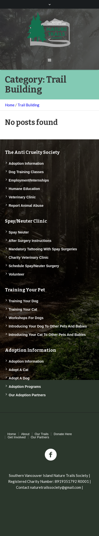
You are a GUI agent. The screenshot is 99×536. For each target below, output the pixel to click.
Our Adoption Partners (27, 395)
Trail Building (28, 105)
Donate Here (63, 434)
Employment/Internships (29, 180)
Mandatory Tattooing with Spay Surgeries (43, 249)
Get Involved (17, 437)
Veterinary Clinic (22, 197)
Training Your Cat (23, 309)
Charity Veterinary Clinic (29, 257)
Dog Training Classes (26, 172)
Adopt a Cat (18, 370)
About (25, 434)
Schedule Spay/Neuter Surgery (34, 266)
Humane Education (24, 189)
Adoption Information (26, 163)
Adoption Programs (25, 387)
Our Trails (42, 434)
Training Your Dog (23, 301)
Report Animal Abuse (26, 206)
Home (10, 105)
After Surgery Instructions (30, 241)
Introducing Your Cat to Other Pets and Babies (47, 335)
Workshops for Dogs (26, 318)
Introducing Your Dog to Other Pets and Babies (48, 326)
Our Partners (40, 437)
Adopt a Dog (19, 378)
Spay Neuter (19, 232)
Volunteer (16, 274)
